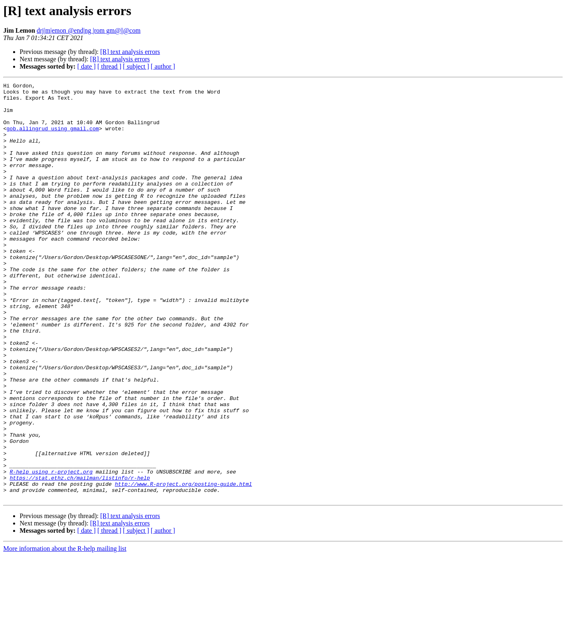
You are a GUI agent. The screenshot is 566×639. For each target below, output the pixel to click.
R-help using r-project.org (51, 550)
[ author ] (163, 66)
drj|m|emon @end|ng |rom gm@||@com (89, 30)
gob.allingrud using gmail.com (53, 138)
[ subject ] (136, 66)
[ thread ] (109, 66)
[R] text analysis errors (130, 51)
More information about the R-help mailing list (64, 631)
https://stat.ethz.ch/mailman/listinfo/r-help (80, 557)
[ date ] (86, 66)
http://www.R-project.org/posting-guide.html (183, 564)
